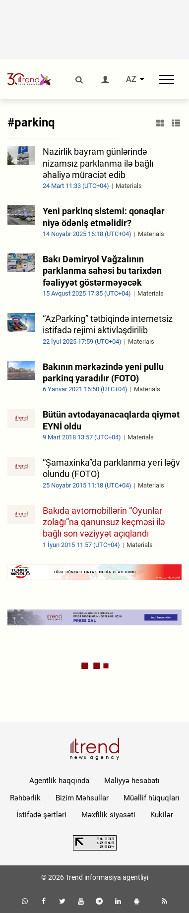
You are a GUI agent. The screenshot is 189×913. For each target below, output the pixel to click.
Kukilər (161, 814)
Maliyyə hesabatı (132, 780)
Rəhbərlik (25, 797)
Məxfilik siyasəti (108, 814)
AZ (131, 79)
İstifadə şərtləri (41, 814)
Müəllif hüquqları (152, 797)
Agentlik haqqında (59, 780)
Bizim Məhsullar (82, 797)
